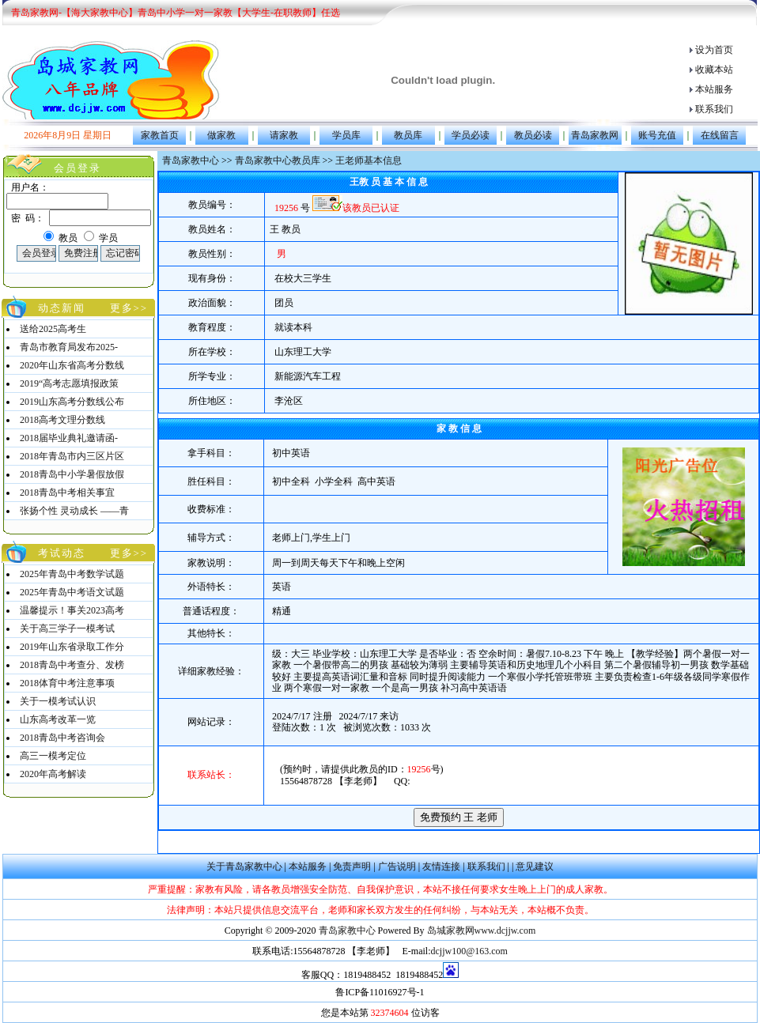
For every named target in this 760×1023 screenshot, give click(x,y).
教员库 (408, 135)
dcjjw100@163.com (468, 951)
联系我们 (714, 109)
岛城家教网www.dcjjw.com (481, 930)
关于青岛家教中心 (244, 866)
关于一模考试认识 (58, 701)
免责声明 (352, 866)
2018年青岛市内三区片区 (72, 456)
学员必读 (471, 135)
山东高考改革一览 (58, 719)
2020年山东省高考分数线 (72, 365)
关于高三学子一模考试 (67, 628)
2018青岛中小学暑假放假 (72, 474)
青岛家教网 (594, 135)
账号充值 (657, 135)
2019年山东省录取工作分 (72, 646)
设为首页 (714, 49)
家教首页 (160, 135)
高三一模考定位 (53, 755)
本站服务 (714, 89)
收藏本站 (714, 69)
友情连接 (441, 866)
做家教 (221, 135)
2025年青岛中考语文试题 (72, 592)
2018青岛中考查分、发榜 (72, 664)
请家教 (284, 135)
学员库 (346, 135)
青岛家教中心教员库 (277, 160)
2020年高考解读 (53, 774)
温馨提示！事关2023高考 (72, 610)
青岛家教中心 (190, 160)
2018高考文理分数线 (62, 419)
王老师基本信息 (368, 160)
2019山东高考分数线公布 (72, 401)
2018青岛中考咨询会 (62, 737)
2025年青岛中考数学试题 (72, 573)
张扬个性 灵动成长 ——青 (74, 510)
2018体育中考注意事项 (67, 683)
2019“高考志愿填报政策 (69, 383)
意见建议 (535, 866)
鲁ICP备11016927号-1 (379, 992)
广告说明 (397, 866)
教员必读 (533, 135)
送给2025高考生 (53, 328)
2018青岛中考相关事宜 (67, 492)
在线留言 (720, 135)
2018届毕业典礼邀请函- (69, 438)
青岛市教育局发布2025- (69, 347)
